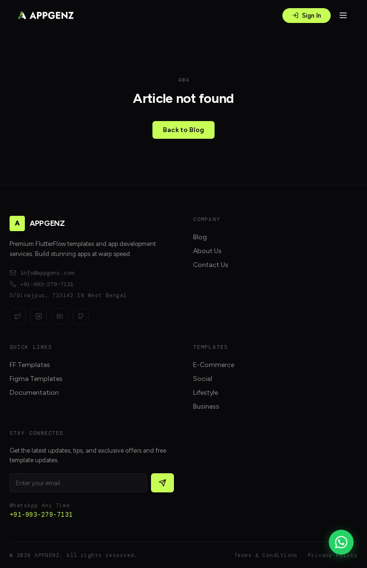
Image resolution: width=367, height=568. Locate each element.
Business (206, 406)
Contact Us (210, 265)
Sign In (306, 15)
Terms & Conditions (266, 555)
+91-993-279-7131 (42, 284)
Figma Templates (36, 379)
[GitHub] (81, 316)
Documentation (34, 393)
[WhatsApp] (341, 542)
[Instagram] (39, 316)
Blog (200, 237)
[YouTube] (60, 316)
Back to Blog (183, 130)
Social (202, 379)
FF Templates (30, 365)
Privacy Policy (332, 555)
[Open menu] (343, 15)
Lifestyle (205, 393)
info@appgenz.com (42, 273)
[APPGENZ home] (45, 15)
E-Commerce (213, 365)
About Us (207, 251)
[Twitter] (18, 316)
